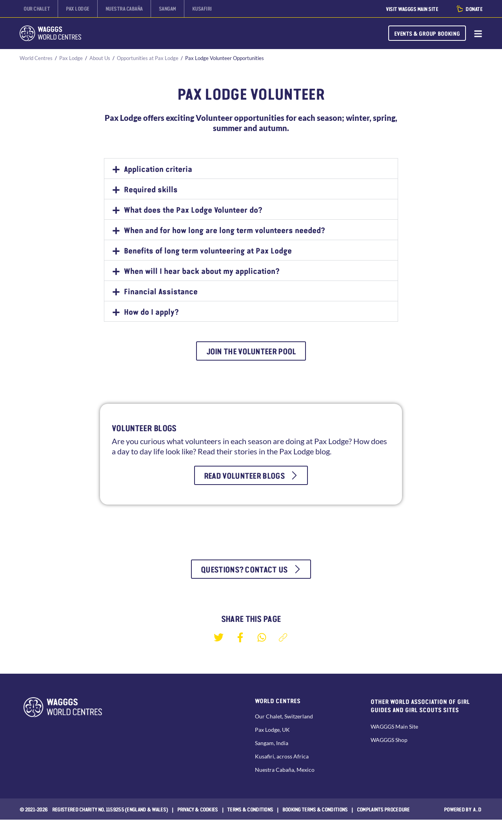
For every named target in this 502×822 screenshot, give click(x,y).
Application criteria (158, 168)
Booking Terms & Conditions (315, 811)
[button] (251, 169)
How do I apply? (151, 311)
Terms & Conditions (250, 811)
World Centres (36, 58)
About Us (99, 58)
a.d (477, 811)
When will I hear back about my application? (202, 270)
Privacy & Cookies (197, 811)
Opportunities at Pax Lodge (147, 58)
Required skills (151, 189)
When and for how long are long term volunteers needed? (224, 229)
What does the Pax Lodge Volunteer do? (193, 209)
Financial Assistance (161, 291)
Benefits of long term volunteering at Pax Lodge (208, 250)
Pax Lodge (71, 58)
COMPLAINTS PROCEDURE (383, 811)
